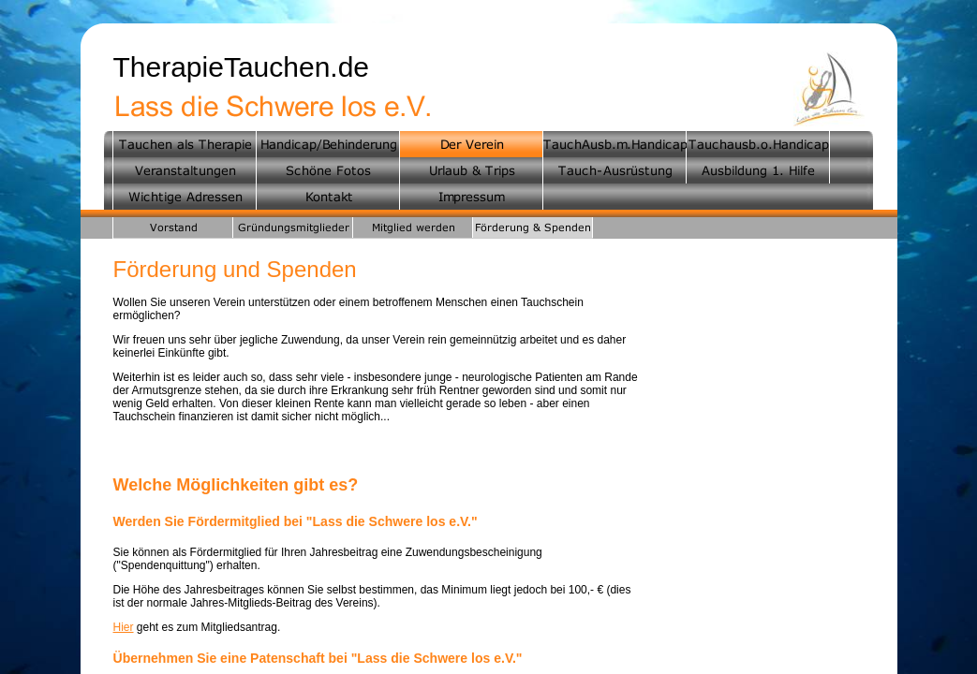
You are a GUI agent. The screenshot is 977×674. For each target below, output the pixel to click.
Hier (123, 627)
